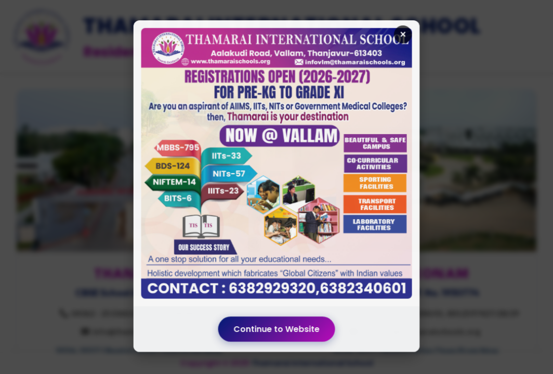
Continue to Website (276, 316)
